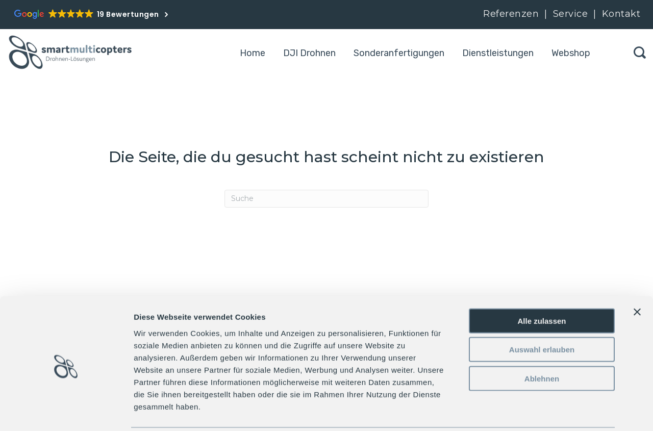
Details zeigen (542, 411)
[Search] (326, 199)
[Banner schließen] (637, 274)
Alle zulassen (541, 284)
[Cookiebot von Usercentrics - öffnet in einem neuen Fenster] (66, 411)
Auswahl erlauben (541, 313)
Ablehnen (541, 341)
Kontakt (621, 13)
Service (572, 13)
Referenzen (511, 13)
